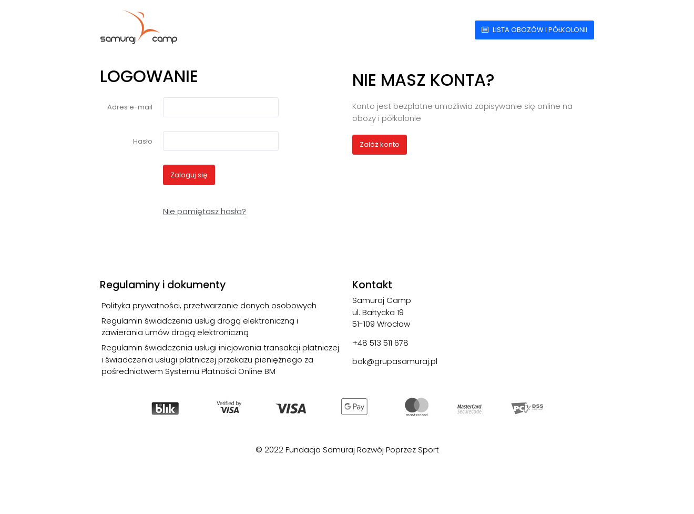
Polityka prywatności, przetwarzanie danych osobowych (209, 305)
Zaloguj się (189, 175)
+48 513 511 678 (380, 342)
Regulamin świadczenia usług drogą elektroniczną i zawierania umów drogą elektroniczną (199, 326)
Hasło (142, 141)
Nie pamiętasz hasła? (204, 211)
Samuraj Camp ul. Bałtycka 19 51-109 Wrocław (381, 312)
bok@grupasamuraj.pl (394, 361)
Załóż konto (380, 144)
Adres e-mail (129, 107)
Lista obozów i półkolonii (534, 30)
